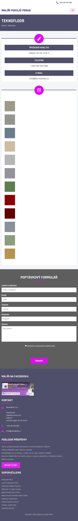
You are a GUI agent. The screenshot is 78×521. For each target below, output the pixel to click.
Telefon (5, 304)
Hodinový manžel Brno (10, 499)
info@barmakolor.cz (39, 78)
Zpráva (5, 324)
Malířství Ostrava (7, 459)
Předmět (5, 314)
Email (4, 295)
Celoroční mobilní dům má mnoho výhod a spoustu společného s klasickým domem (32, 456)
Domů (4, 25)
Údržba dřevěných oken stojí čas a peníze (17, 450)
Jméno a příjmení (9, 285)
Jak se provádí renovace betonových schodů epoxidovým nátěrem (26, 446)
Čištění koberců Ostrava (10, 502)
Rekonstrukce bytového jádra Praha (15, 495)
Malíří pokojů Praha (16, 10)
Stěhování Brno (7, 479)
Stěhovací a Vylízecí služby (11, 489)
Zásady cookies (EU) (9, 505)
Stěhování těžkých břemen (11, 486)
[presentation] (39, 352)
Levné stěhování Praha (10, 483)
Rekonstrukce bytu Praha (11, 492)
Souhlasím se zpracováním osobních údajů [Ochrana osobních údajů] (41, 346)
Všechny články (11, 465)
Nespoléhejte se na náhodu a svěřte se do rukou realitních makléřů (26, 453)
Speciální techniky (8, 508)
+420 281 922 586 (65, 2)
